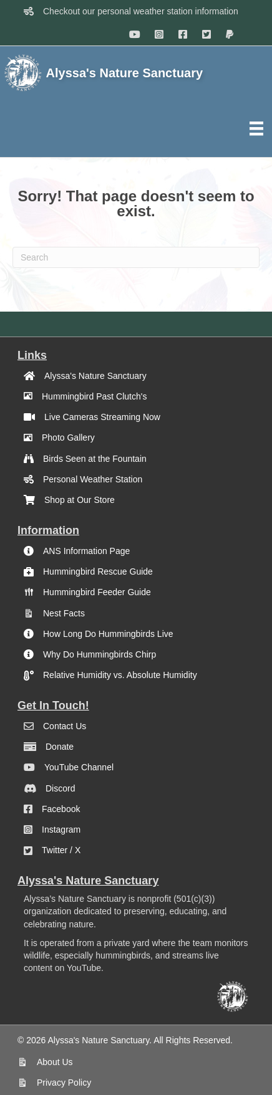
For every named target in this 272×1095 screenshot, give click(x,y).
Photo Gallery (68, 437)
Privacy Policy (64, 1083)
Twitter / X (61, 850)
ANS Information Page (86, 551)
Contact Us (64, 726)
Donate (60, 747)
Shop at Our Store (79, 500)
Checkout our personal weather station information (140, 11)
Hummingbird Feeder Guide (97, 592)
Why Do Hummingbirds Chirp (99, 654)
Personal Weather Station (92, 479)
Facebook (61, 809)
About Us (55, 1062)
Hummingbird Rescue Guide (98, 571)
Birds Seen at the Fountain (95, 459)
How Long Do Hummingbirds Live (108, 634)
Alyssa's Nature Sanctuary (95, 376)
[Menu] (256, 128)
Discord (60, 788)
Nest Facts (64, 613)
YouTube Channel (79, 767)
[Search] (136, 257)
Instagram (61, 829)
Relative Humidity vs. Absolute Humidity (120, 675)
